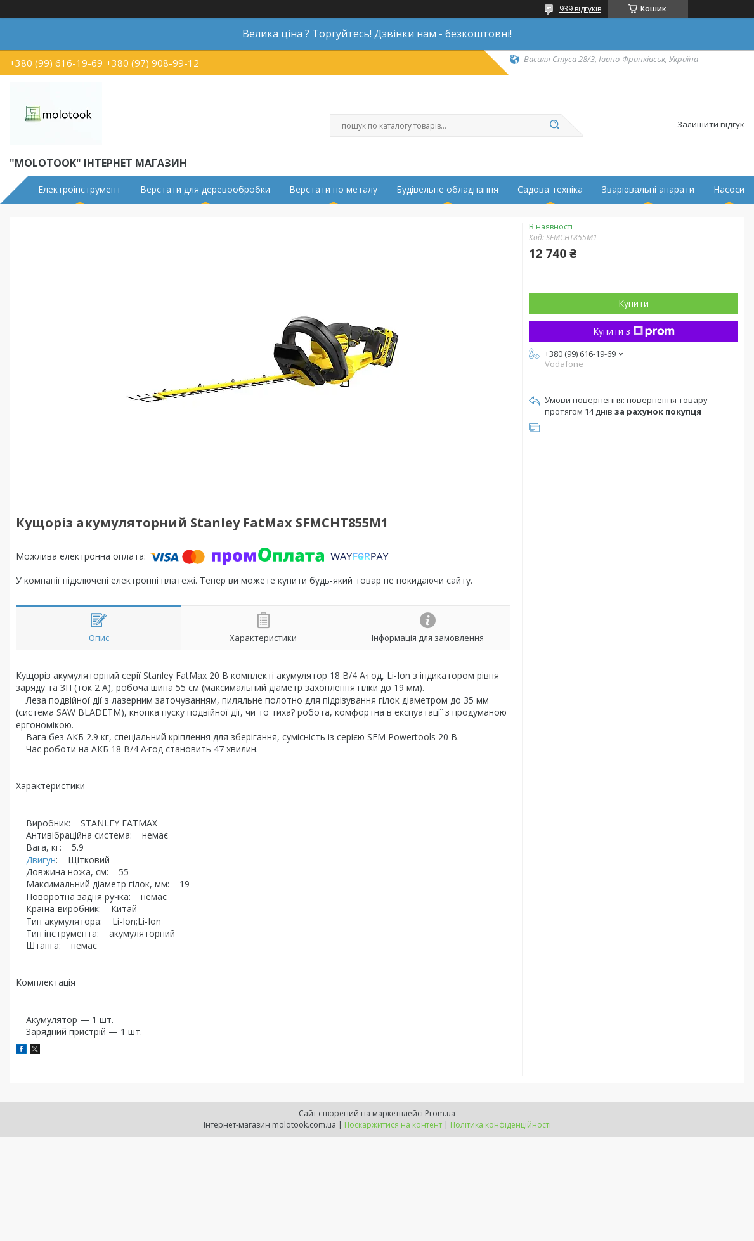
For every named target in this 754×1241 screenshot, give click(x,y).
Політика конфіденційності (500, 1124)
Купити (633, 303)
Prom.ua (440, 1113)
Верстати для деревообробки (205, 189)
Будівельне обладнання (447, 189)
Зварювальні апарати (648, 189)
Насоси (728, 189)
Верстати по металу (333, 189)
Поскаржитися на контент (393, 1124)
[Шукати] (555, 125)
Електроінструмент (79, 189)
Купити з (634, 331)
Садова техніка (550, 189)
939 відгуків (580, 8)
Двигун (41, 860)
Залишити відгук (710, 124)
